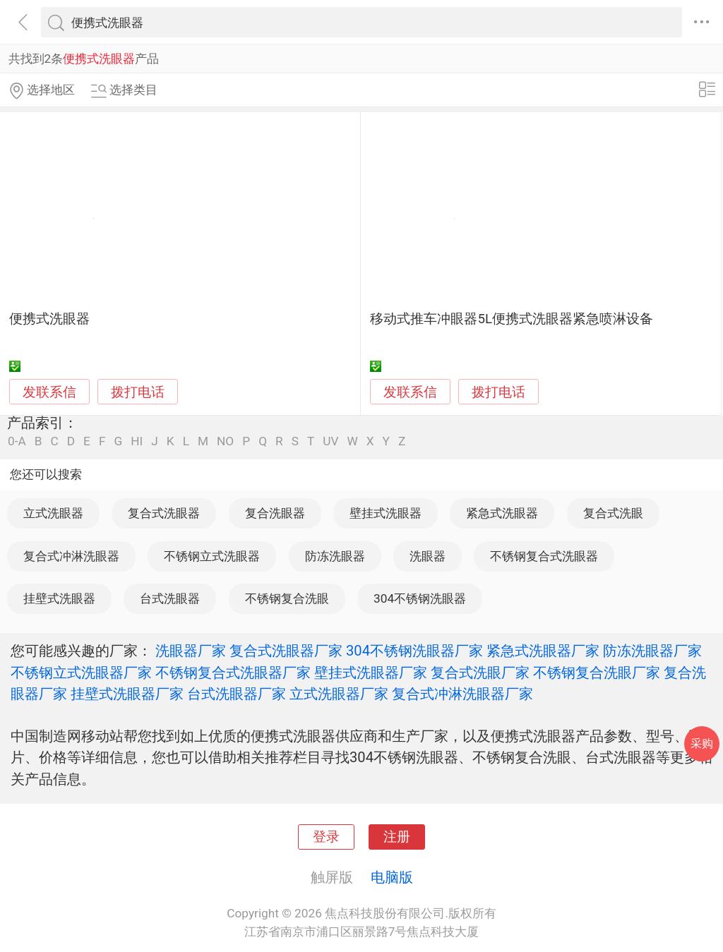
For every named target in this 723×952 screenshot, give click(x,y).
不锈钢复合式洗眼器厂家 (233, 672)
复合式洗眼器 (164, 513)
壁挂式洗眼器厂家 (370, 672)
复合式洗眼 (613, 513)
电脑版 (392, 877)
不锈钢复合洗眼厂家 (596, 672)
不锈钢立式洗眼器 (212, 556)
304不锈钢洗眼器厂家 (414, 650)
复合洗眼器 (275, 513)
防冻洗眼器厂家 (652, 650)
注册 (396, 837)
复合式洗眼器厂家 (285, 650)
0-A (17, 441)
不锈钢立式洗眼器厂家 (81, 672)
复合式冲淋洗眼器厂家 (462, 693)
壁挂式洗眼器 (385, 513)
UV (330, 441)
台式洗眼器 (170, 598)
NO (225, 441)
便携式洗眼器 (49, 319)
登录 (326, 837)
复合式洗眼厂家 (480, 672)
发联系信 (49, 392)
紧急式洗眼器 (502, 513)
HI (137, 441)
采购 (702, 743)
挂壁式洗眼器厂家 (127, 693)
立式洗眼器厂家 (338, 693)
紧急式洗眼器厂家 (542, 650)
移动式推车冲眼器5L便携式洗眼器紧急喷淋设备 (511, 319)
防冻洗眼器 (335, 556)
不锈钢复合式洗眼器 (544, 556)
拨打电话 (138, 392)
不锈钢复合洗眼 (287, 598)
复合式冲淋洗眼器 (71, 556)
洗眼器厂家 (190, 650)
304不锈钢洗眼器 (420, 598)
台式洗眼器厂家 (236, 693)
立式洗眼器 (53, 513)
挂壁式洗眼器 (59, 598)
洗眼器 (428, 556)
